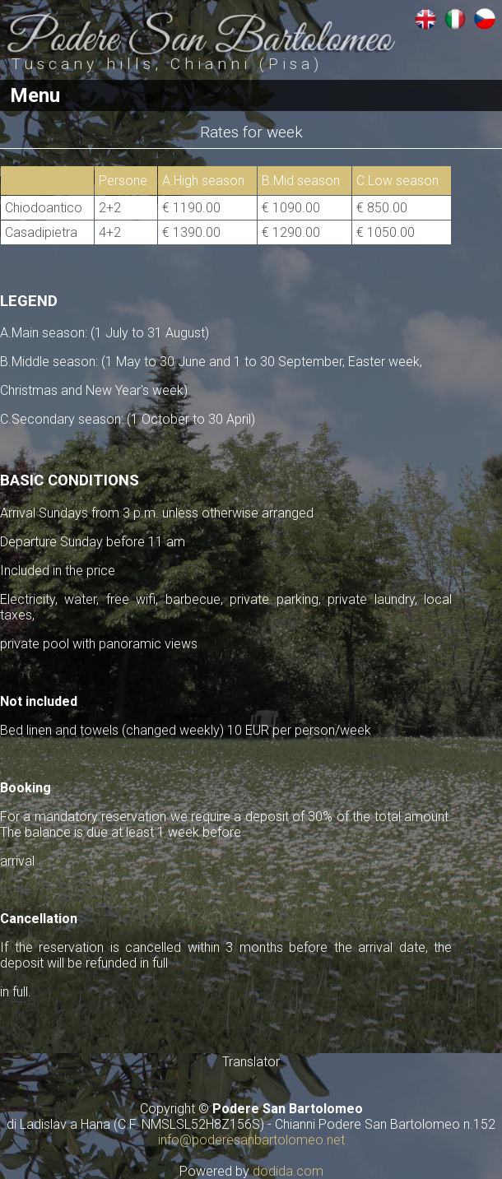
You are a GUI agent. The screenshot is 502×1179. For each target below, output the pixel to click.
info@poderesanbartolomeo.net (251, 1140)
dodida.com (288, 1171)
